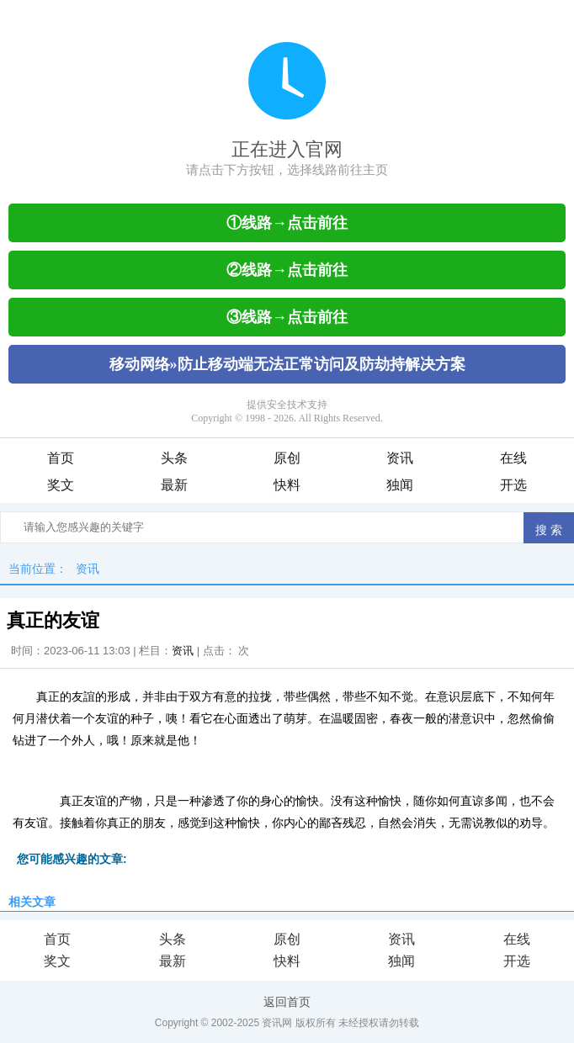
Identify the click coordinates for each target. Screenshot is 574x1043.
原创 (287, 458)
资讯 (399, 458)
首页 (60, 458)
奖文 (60, 485)
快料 (287, 485)
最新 (174, 485)
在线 (513, 458)
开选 (513, 485)
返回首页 (287, 1002)
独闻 (399, 485)
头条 (174, 458)
